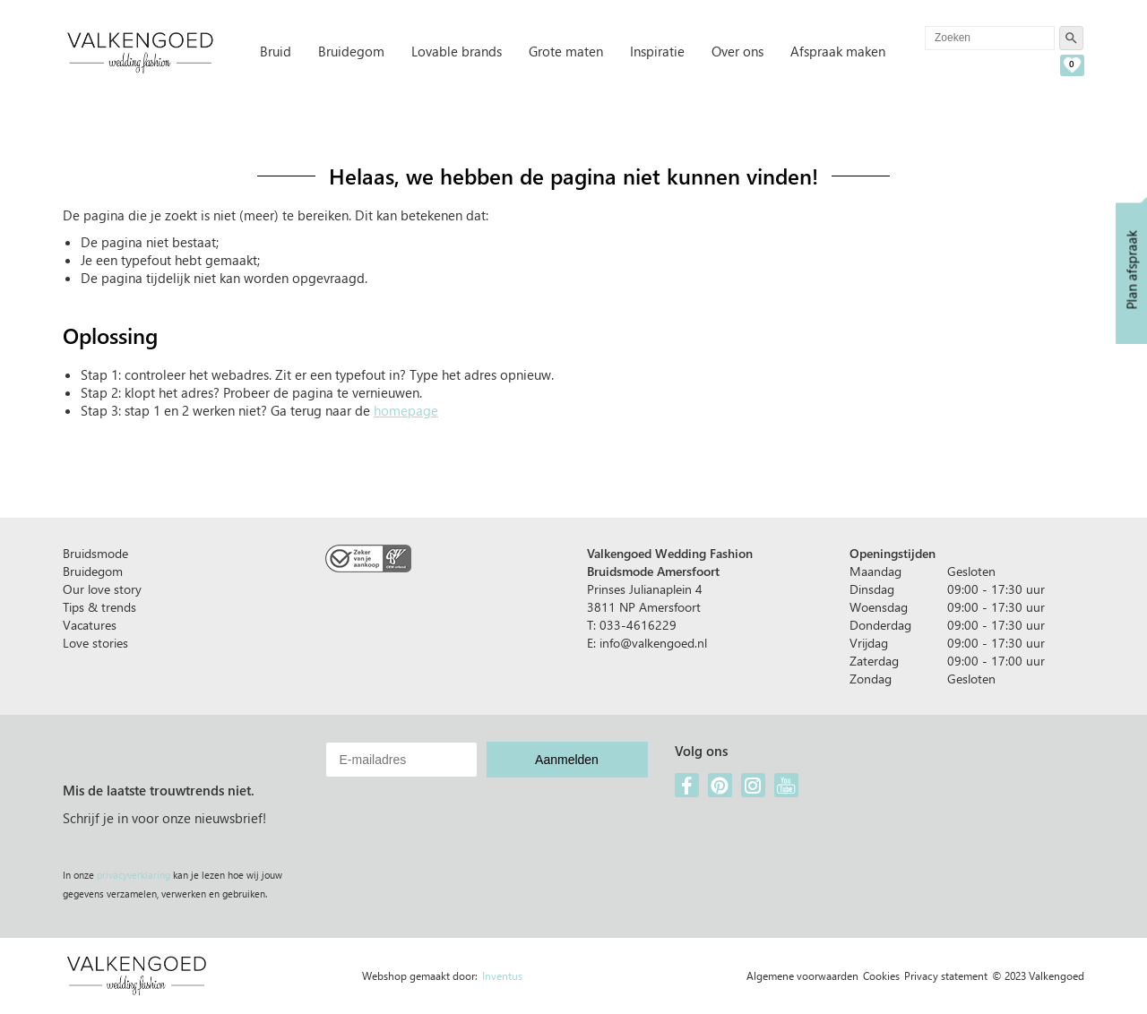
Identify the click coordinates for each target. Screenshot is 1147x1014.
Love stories (95, 642)
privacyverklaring (133, 874)
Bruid (275, 51)
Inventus (502, 975)
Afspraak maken (837, 51)
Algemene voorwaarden (802, 975)
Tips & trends (99, 606)
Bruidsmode (95, 553)
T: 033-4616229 (632, 624)
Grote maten (566, 51)
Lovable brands (456, 51)
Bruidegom (351, 51)
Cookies (881, 975)
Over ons (737, 51)
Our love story (102, 588)
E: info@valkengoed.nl (647, 642)
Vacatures (89, 624)
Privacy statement (945, 975)
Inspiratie (657, 51)
